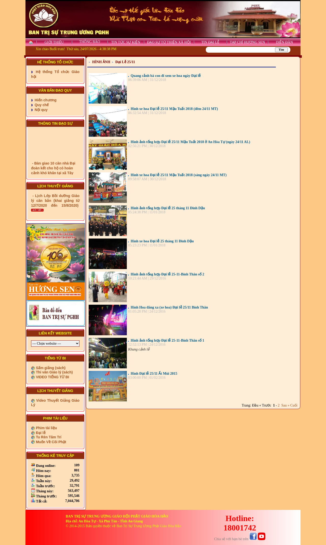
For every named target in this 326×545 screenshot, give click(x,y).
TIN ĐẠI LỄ (210, 42)
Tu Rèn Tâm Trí (48, 437)
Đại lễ (40, 433)
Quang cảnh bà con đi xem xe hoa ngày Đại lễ (166, 76)
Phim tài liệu (46, 428)
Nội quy (41, 110)
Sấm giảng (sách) (50, 368)
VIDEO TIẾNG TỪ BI (52, 377)
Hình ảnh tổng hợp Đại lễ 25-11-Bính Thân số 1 (167, 340)
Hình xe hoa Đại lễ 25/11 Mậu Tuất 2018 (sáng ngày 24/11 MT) (179, 175)
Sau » (285, 405)
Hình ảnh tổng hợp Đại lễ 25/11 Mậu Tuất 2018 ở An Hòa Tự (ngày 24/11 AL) (190, 142)
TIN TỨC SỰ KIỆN (125, 42)
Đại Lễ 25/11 (125, 62)
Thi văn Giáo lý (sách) (54, 372)
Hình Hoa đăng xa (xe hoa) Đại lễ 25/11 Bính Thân (169, 307)
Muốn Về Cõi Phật (50, 442)
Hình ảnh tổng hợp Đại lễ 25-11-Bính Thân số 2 (167, 274)
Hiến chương (45, 100)
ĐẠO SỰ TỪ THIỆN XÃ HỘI (169, 42)
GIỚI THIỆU (54, 42)
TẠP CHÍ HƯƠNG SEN (247, 42)
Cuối (293, 405)
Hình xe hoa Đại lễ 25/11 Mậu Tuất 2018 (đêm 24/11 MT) (174, 109)
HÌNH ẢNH (101, 62)
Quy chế (41, 105)
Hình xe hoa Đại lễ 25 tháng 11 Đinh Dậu (162, 241)
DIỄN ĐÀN (284, 42)
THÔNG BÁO (89, 42)
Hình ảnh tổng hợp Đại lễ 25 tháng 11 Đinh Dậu (168, 208)
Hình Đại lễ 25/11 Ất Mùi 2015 (154, 373)
